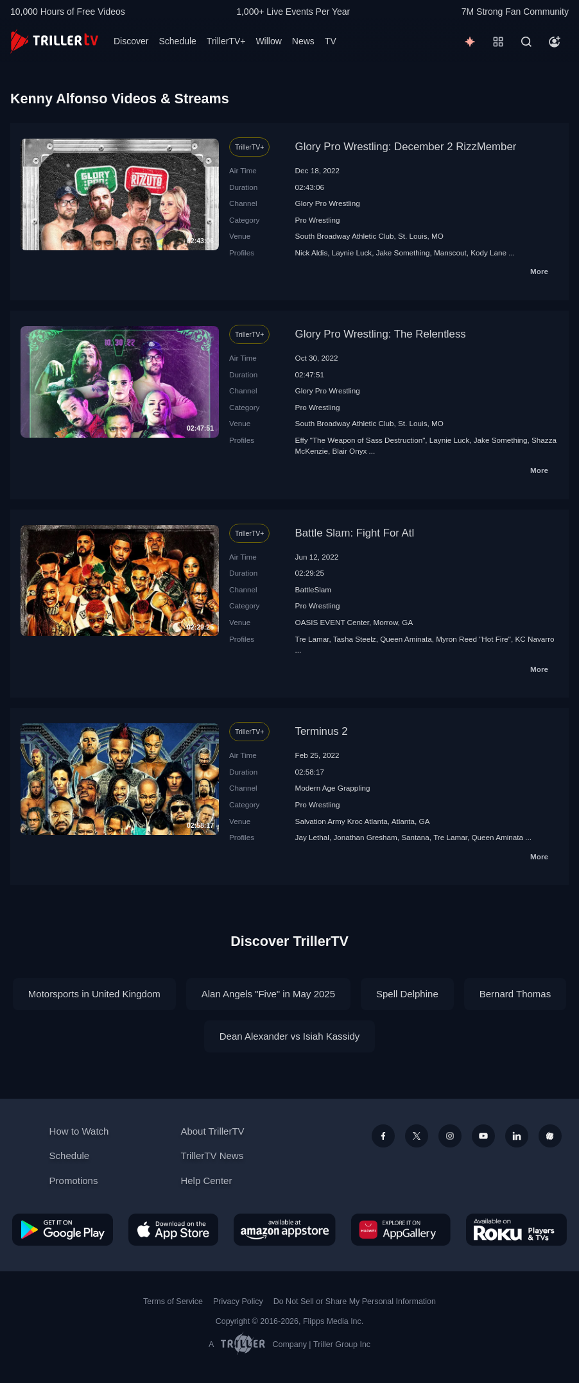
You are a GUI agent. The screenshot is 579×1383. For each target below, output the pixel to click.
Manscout (450, 252)
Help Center (206, 1180)
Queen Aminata (406, 639)
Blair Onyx (349, 451)
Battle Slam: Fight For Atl (355, 533)
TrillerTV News (211, 1155)
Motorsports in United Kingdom (94, 993)
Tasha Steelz (354, 639)
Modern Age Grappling (332, 788)
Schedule (177, 41)
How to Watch (79, 1131)
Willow (268, 41)
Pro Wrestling (317, 220)
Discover (131, 41)
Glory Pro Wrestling (327, 203)
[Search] (526, 42)
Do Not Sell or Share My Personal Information (354, 1301)
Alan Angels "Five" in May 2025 (268, 993)
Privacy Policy (238, 1301)
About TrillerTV (212, 1131)
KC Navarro (535, 639)
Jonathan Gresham (365, 837)
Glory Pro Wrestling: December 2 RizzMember (406, 147)
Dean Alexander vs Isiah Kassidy (289, 1036)
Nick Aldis (311, 252)
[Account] (554, 42)
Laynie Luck (352, 252)
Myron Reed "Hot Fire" (473, 639)
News (303, 41)
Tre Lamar (312, 639)
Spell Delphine (407, 993)
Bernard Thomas (515, 993)
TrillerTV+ (226, 41)
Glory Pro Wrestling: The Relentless (380, 334)
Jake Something (403, 252)
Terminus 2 (321, 731)
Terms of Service (173, 1301)
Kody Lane (488, 252)
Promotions (73, 1180)
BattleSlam (313, 589)
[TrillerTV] (54, 41)
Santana (415, 837)
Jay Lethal (312, 837)
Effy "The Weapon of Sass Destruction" (360, 440)
